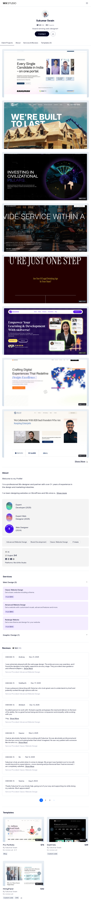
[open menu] (87, 3)
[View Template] (23, 836)
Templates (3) (46, 43)
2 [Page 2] (45, 800)
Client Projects (7, 43)
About (18, 43)
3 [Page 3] (49, 800)
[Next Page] (54, 800)
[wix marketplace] (9, 3)
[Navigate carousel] (8, 829)
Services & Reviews (30, 43)
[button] (45, 73)
